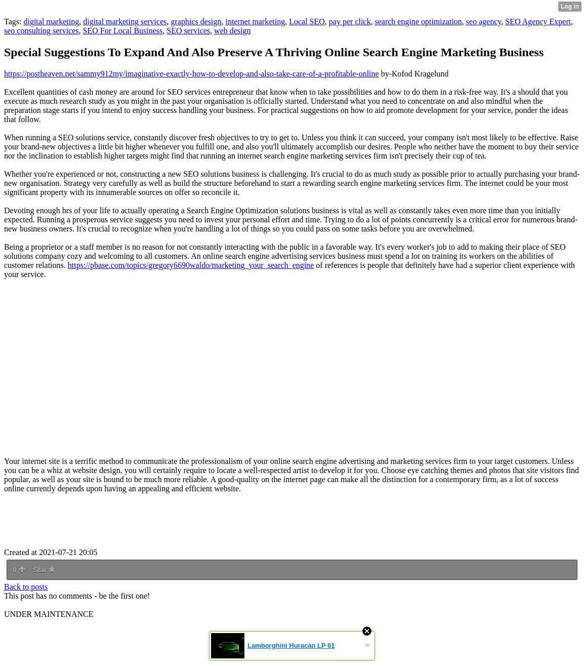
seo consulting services (41, 30)
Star (44, 570)
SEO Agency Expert (538, 21)
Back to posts (26, 586)
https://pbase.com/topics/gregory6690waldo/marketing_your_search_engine (191, 265)
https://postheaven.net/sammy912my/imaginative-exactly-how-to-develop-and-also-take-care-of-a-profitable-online (191, 73)
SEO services (188, 30)
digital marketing (51, 21)
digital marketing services (124, 21)
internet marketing (255, 21)
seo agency (484, 21)
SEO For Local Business (123, 30)
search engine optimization (418, 21)
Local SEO (307, 21)
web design (232, 30)
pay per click (350, 21)
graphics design (196, 21)
